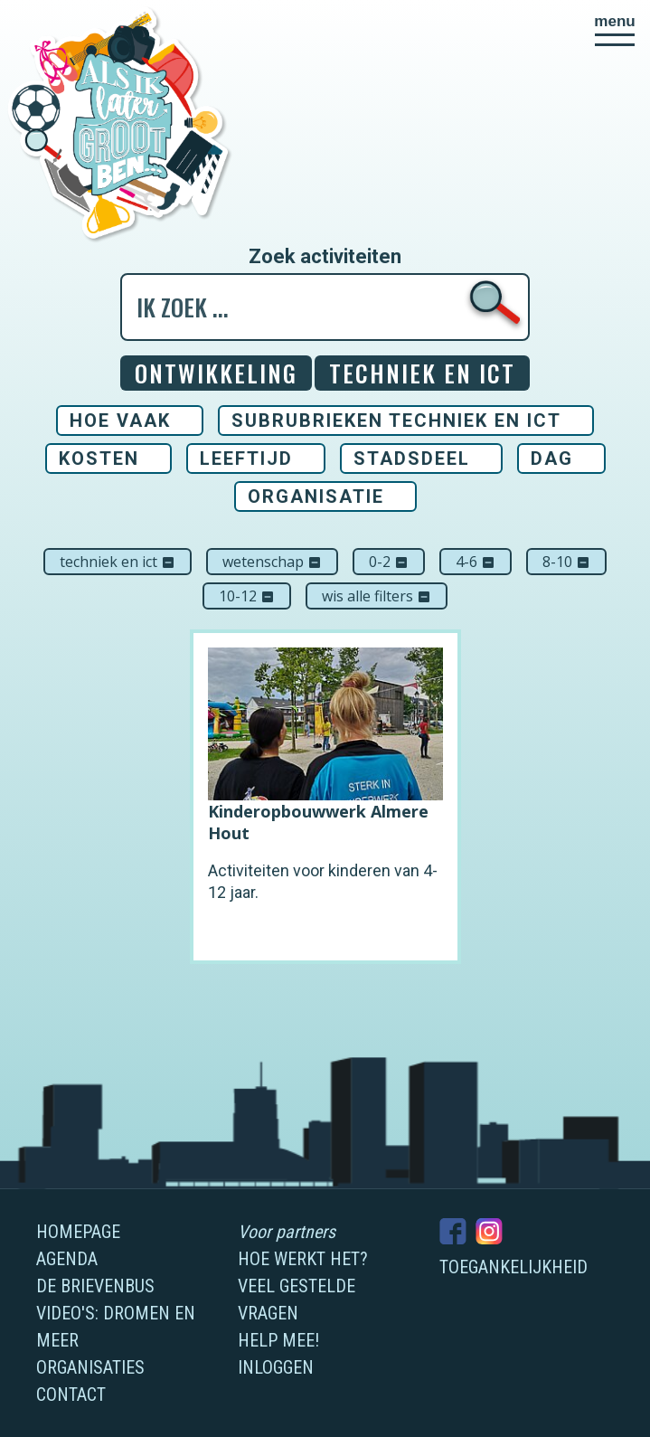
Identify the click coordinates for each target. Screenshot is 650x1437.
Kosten (99, 458)
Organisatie (316, 496)
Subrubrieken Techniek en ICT (396, 420)
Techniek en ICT (117, 562)
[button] (614, 30)
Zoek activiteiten (325, 257)
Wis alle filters (376, 596)
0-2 (389, 562)
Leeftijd (246, 458)
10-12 (247, 596)
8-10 (566, 562)
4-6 (475, 562)
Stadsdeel (411, 458)
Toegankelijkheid (513, 1267)
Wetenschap (272, 562)
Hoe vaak (120, 420)
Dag (552, 458)
